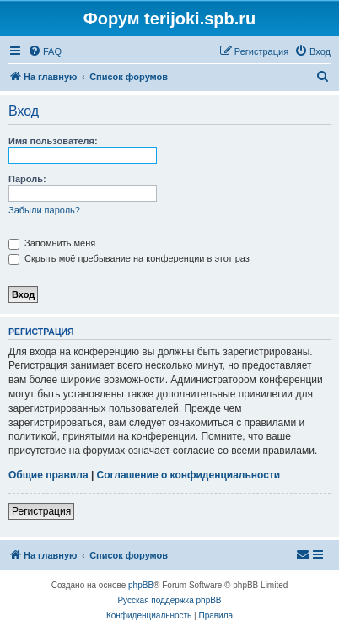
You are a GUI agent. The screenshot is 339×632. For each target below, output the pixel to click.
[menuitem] (45, 51)
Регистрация (41, 511)
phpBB (140, 585)
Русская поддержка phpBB (169, 600)
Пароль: (27, 179)
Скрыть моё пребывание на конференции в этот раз (129, 258)
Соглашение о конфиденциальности (189, 475)
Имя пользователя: (53, 141)
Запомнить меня (51, 243)
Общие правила (48, 475)
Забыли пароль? (44, 210)
